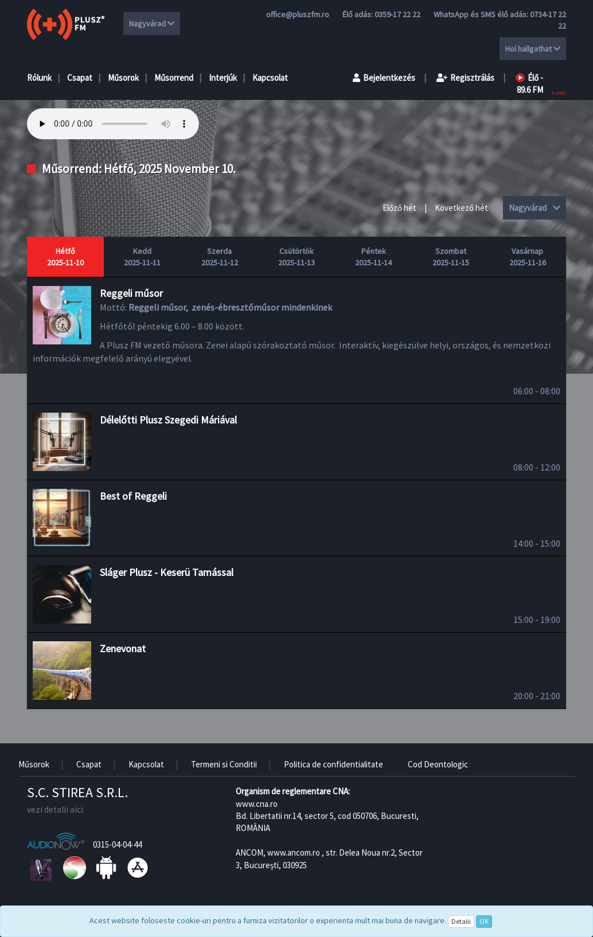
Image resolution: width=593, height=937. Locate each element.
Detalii (461, 921)
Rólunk (39, 77)
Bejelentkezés (384, 77)
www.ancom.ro (293, 852)
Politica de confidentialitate (333, 764)
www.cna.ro (257, 803)
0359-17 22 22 (397, 14)
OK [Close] (484, 921)
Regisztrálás (465, 77)
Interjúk (223, 77)
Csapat (79, 77)
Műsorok (123, 77)
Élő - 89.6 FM (529, 83)
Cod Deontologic (438, 764)
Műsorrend (173, 77)
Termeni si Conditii (224, 764)
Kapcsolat (270, 77)
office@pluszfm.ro (297, 14)
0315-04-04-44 (117, 844)
